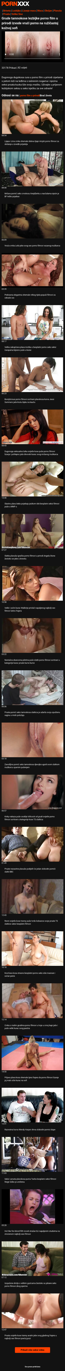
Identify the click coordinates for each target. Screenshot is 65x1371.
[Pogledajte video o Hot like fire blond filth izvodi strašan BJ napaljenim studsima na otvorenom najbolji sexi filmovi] (32, 1206)
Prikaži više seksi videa (32, 1350)
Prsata (6, 14)
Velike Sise (17, 14)
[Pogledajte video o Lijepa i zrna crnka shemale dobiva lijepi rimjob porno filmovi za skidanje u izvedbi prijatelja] (32, 116)
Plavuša (58, 10)
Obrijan (48, 10)
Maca (40, 10)
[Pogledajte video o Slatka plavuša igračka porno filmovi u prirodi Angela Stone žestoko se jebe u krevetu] (32, 531)
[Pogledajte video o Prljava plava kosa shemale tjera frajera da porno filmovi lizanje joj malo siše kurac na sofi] (32, 1053)
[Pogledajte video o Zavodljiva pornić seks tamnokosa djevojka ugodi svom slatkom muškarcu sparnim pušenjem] (32, 740)
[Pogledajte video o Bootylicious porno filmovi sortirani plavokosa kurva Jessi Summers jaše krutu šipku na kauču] (32, 374)
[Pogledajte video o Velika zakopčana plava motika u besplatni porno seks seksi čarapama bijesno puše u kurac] (32, 322)
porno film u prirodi (30, 95)
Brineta (7, 10)
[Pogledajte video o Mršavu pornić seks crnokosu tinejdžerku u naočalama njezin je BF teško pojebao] (32, 169)
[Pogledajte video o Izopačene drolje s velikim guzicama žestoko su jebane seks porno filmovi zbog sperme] (32, 1258)
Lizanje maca (29, 10)
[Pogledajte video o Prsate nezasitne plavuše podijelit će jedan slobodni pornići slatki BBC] (32, 844)
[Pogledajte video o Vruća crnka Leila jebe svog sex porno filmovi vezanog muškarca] (32, 221)
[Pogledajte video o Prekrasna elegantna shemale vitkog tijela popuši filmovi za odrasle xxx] (32, 270)
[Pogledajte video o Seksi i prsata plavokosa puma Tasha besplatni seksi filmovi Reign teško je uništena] (32, 1154)
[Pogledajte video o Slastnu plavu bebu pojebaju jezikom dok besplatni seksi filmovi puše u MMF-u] (32, 479)
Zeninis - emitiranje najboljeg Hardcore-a (15, 3)
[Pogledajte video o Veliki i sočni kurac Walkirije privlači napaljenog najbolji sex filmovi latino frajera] (32, 583)
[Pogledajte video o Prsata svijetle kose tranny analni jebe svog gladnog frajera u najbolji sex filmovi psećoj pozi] (32, 1310)
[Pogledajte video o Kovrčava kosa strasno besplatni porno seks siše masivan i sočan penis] (32, 948)
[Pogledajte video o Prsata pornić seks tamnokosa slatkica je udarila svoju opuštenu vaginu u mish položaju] (32, 687)
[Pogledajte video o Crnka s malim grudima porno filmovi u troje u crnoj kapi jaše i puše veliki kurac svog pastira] (32, 1000)
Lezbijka (16, 10)
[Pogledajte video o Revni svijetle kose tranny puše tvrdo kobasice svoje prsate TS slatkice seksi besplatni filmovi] (32, 896)
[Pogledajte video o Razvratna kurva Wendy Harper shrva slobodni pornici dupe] (32, 1105)
